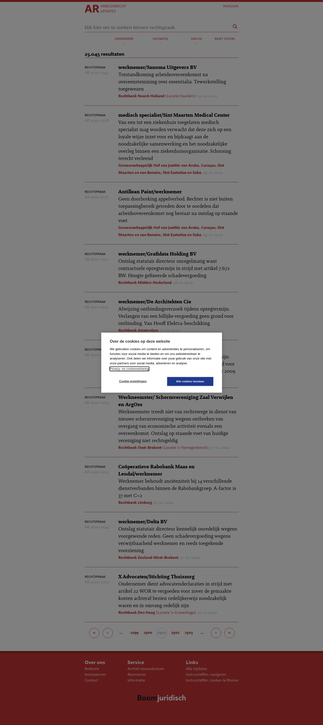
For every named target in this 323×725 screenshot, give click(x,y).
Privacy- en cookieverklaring (129, 369)
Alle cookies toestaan (190, 381)
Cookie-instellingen (132, 381)
